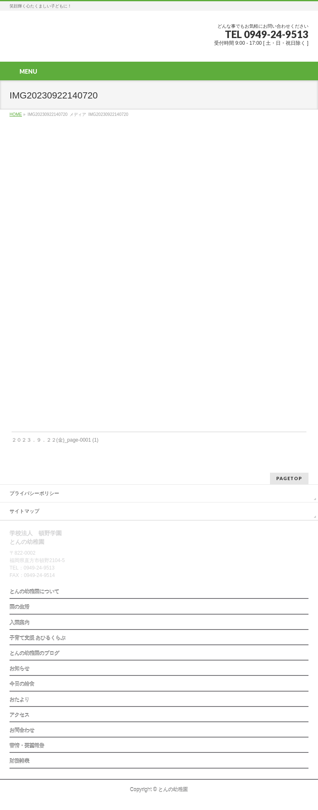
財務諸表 (19, 761)
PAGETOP (289, 478)
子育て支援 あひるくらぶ (37, 638)
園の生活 (19, 607)
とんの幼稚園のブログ (34, 653)
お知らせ (19, 669)
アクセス (19, 715)
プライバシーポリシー (34, 493)
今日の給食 (22, 684)
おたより (19, 700)
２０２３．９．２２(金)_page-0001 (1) (55, 440)
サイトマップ (24, 511)
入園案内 (19, 623)
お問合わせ (22, 730)
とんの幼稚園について (34, 592)
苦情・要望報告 (27, 746)
